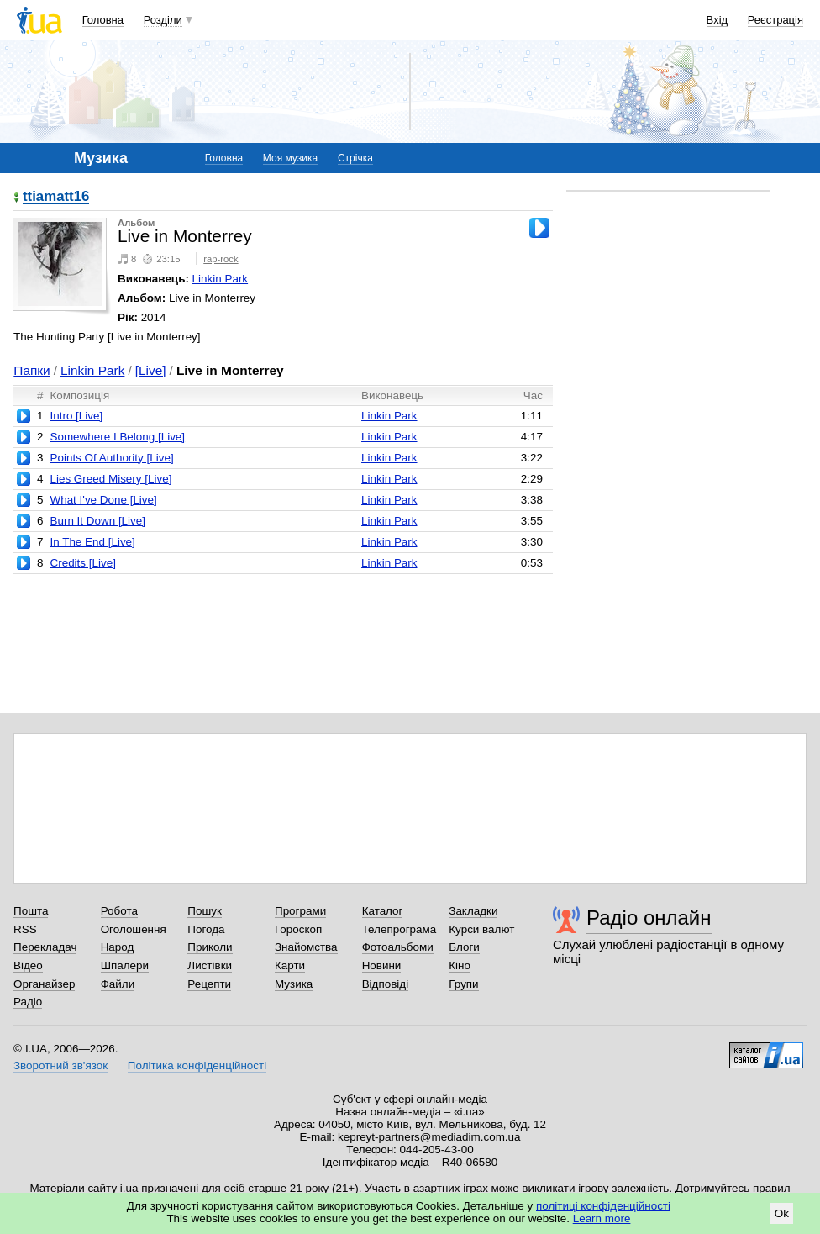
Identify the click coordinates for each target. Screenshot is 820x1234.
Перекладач (44, 947)
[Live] (150, 370)
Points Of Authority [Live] (111, 457)
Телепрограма (399, 929)
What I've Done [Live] (103, 499)
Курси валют (481, 929)
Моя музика (290, 158)
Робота (119, 910)
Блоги (464, 947)
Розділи (163, 19)
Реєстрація (775, 19)
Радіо (27, 1001)
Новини (382, 965)
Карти (290, 965)
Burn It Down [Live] (97, 520)
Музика (294, 984)
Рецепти (209, 984)
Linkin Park (220, 278)
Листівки (209, 965)
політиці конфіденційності (603, 1206)
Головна (103, 19)
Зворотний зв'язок (60, 1065)
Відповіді (385, 984)
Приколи (209, 947)
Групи (463, 984)
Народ (117, 947)
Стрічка (355, 158)
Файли (118, 984)
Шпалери (125, 965)
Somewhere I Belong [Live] (117, 436)
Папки (31, 370)
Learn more (602, 1218)
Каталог (382, 910)
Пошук (204, 910)
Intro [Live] (76, 415)
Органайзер (44, 984)
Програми (300, 910)
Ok (782, 1213)
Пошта (30, 910)
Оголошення (133, 929)
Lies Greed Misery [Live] (110, 478)
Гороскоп (298, 929)
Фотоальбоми (398, 947)
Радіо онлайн (649, 917)
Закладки (473, 910)
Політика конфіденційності (197, 1065)
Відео (28, 965)
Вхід (717, 19)
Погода (205, 929)
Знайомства (306, 947)
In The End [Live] (92, 541)
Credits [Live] (82, 562)
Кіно (459, 965)
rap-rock (220, 259)
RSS (25, 929)
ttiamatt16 (56, 197)
